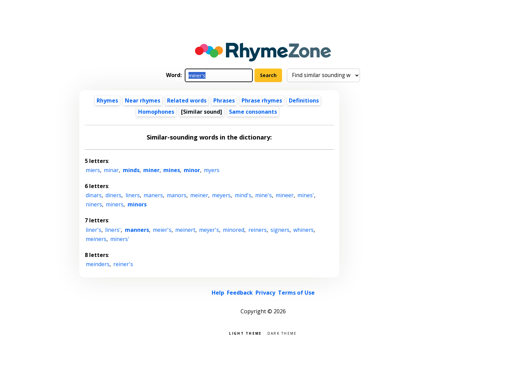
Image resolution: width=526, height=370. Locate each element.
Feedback (240, 292)
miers (93, 170)
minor (192, 170)
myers (211, 170)
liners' (113, 230)
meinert (185, 230)
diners (113, 195)
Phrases (224, 100)
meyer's (209, 230)
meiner (199, 195)
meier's (162, 230)
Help (218, 292)
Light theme (245, 333)
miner (151, 170)
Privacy (265, 292)
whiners (303, 230)
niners (94, 204)
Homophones (156, 111)
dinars (94, 195)
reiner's (123, 264)
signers (280, 230)
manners (137, 230)
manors (176, 195)
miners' (119, 239)
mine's (263, 195)
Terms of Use (296, 292)
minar (111, 170)
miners (115, 204)
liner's (93, 230)
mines (171, 170)
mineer (285, 195)
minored (233, 230)
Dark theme (282, 333)
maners (153, 195)
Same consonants (253, 111)
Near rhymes (142, 100)
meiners (96, 239)
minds (131, 170)
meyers (221, 195)
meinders (98, 264)
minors (137, 204)
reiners (257, 230)
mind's (243, 195)
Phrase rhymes (262, 100)
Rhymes (107, 100)
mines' (305, 195)
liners (133, 195)
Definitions (304, 100)
